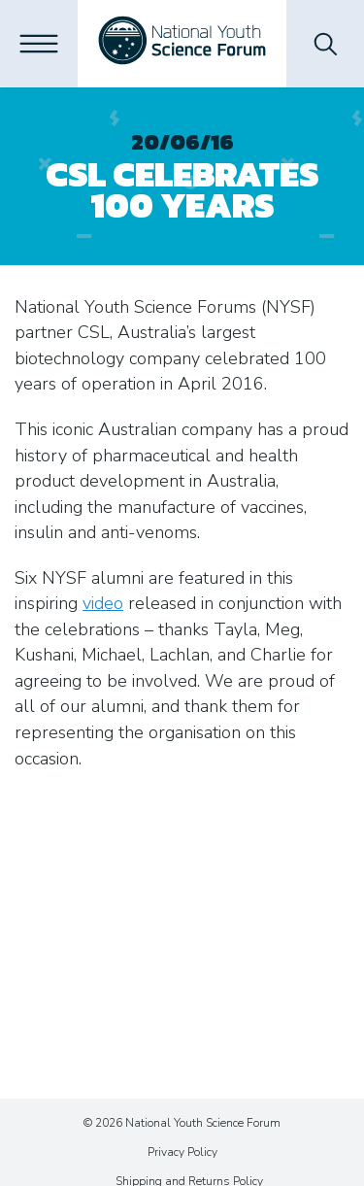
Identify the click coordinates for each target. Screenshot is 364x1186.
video (103, 603)
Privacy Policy (182, 1152)
